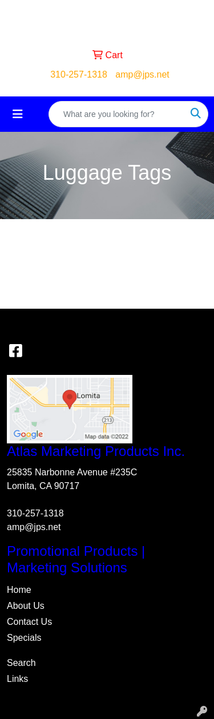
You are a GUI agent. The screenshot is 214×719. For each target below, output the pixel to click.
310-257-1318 (78, 74)
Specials (24, 638)
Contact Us (29, 622)
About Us (26, 606)
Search (21, 663)
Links (17, 679)
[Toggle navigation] (18, 114)
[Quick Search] (116, 114)
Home (19, 590)
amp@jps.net (142, 74)
